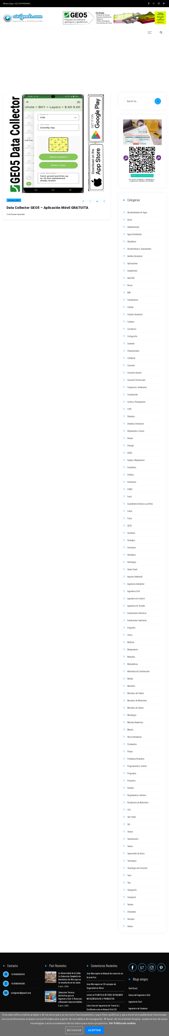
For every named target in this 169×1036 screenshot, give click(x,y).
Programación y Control (137, 765)
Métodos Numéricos (135, 722)
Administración (133, 226)
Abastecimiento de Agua (137, 212)
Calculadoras (132, 299)
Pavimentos (132, 744)
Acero (129, 219)
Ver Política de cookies (122, 1023)
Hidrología (131, 561)
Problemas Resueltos (135, 758)
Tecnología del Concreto (137, 867)
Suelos (130, 846)
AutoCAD (131, 277)
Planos (130, 751)
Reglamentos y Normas (136, 795)
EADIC (129, 452)
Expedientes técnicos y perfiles (140, 503)
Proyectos (131, 780)
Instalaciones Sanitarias (137, 620)
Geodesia (131, 532)
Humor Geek (132, 569)
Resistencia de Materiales (137, 802)
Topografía (132, 889)
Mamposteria (132, 649)
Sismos (130, 831)
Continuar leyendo (16, 214)
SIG (128, 824)
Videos (130, 926)
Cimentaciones (133, 350)
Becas (129, 285)
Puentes (130, 787)
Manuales (131, 656)
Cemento (131, 343)
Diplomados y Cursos (135, 430)
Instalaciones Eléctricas (136, 612)
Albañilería (131, 241)
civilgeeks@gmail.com (21, 992)
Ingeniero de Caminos (138, 1008)
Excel (129, 496)
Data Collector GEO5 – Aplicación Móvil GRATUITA (48, 208)
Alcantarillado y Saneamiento (139, 248)
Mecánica (131, 685)
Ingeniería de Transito (136, 605)
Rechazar (74, 1030)
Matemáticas (132, 663)
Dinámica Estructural (135, 423)
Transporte (131, 897)
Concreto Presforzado (136, 379)
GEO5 (129, 525)
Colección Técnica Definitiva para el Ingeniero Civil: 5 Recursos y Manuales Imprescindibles (70, 997)
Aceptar (94, 1030)
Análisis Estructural (134, 256)
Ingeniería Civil (133, 591)
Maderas (130, 642)
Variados (130, 918)
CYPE (129, 409)
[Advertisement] (84, 57)
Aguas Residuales (134, 234)
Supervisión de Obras (136, 853)
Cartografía (132, 336)
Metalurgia (131, 714)
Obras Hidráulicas (134, 736)
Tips (129, 882)
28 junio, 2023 (13, 200)
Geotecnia (131, 547)
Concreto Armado (134, 372)
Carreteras (131, 328)
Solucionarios (132, 838)
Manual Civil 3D (110, 1009)
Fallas (129, 511)
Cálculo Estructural (135, 314)
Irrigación (131, 627)
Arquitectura (132, 270)
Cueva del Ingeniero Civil (139, 994)
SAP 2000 (131, 816)
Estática (130, 474)
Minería (130, 729)
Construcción (132, 394)
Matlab (130, 678)
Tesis (129, 875)
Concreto (131, 365)
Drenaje (130, 445)
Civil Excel (133, 988)
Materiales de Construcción (138, 671)
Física (129, 518)
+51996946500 (18, 983)
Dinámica (131, 416)
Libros (129, 634)
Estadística (131, 467)
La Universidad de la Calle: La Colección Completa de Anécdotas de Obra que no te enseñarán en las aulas (69, 977)
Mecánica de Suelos (135, 707)
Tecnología (131, 860)
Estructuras (131, 481)
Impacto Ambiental (135, 576)
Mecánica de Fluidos (135, 693)
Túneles (130, 904)
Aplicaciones (132, 263)
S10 (129, 809)
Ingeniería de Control (136, 598)
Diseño (130, 438)
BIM (128, 292)
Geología (131, 540)
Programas (131, 773)
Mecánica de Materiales (137, 700)
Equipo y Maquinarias (136, 460)
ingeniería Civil (135, 1001)
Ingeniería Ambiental (135, 583)
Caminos (130, 321)
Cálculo (130, 307)
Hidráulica (131, 554)
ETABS (129, 489)
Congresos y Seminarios (137, 387)
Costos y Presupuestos (136, 401)
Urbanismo (131, 911)
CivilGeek (131, 358)
